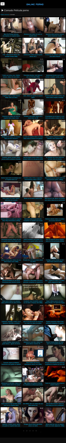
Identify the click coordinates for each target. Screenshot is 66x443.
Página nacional (5, 14)
